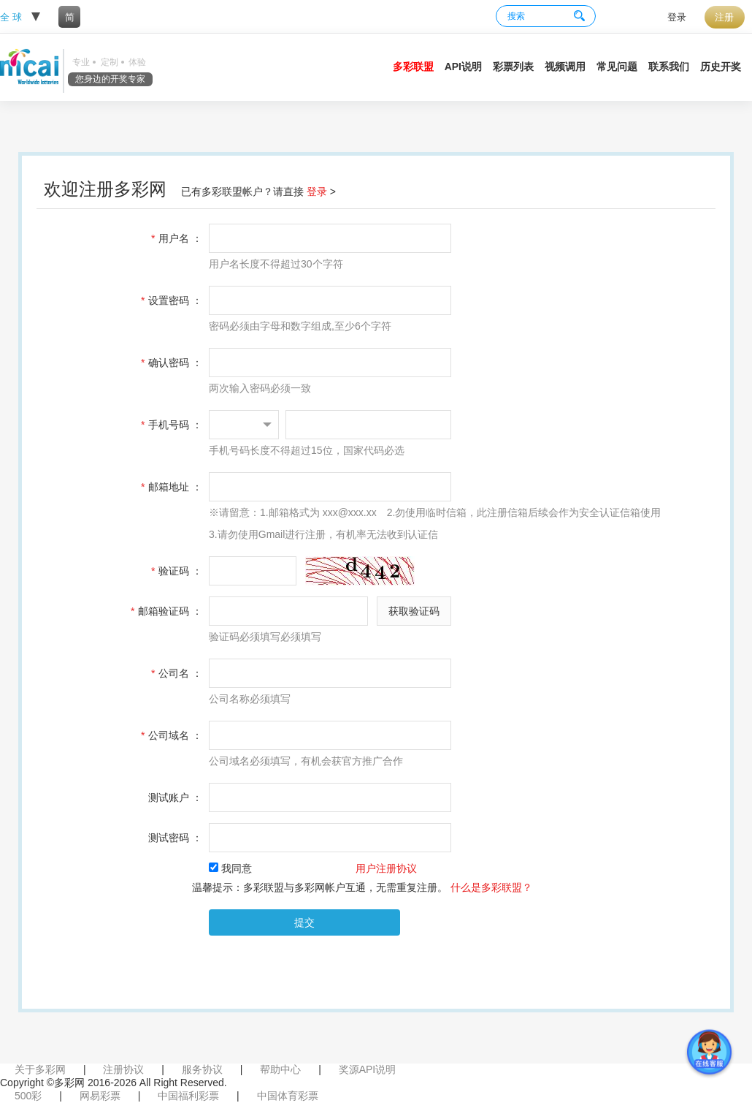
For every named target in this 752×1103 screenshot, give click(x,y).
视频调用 (565, 66)
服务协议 (202, 1069)
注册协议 (123, 1069)
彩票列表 (513, 66)
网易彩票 (100, 1096)
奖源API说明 (367, 1069)
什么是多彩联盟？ (491, 887)
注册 (724, 17)
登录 (676, 17)
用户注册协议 (386, 868)
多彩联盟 (413, 66)
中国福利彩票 (188, 1096)
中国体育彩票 (287, 1096)
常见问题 (616, 66)
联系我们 (668, 66)
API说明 (463, 66)
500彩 (28, 1096)
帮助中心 (280, 1069)
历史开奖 (720, 66)
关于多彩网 (40, 1069)
